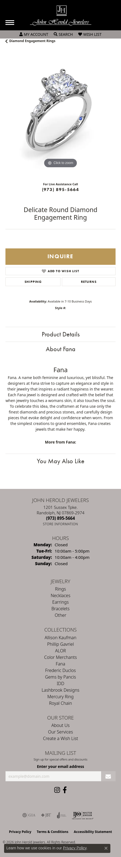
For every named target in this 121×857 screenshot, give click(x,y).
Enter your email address (60, 766)
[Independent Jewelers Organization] (82, 815)
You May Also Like (60, 461)
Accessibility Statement (93, 831)
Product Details (61, 334)
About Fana (60, 349)
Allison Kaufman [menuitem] (60, 638)
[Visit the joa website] (61, 815)
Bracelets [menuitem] (61, 609)
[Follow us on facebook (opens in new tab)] (65, 790)
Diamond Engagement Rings (32, 41)
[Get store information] (60, 524)
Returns (89, 282)
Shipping (33, 282)
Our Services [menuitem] (60, 732)
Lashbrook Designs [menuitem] (60, 690)
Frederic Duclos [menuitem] (60, 670)
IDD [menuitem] (60, 683)
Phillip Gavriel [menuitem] (60, 644)
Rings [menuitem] (60, 589)
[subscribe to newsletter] (108, 776)
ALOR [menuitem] (60, 651)
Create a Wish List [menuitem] (60, 738)
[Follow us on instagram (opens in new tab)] (57, 790)
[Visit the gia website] (28, 815)
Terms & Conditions (52, 831)
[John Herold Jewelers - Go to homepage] (60, 15)
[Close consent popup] (106, 848)
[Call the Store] (60, 518)
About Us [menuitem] (61, 725)
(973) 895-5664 (60, 189)
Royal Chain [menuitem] (60, 703)
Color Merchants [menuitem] (60, 657)
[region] (60, 114)
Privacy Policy (20, 831)
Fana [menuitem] (60, 664)
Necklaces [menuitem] (60, 595)
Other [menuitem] (60, 615)
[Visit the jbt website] (46, 815)
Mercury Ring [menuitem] (60, 697)
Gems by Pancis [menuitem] (60, 677)
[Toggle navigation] (10, 22)
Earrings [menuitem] (60, 602)
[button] (33, 34)
